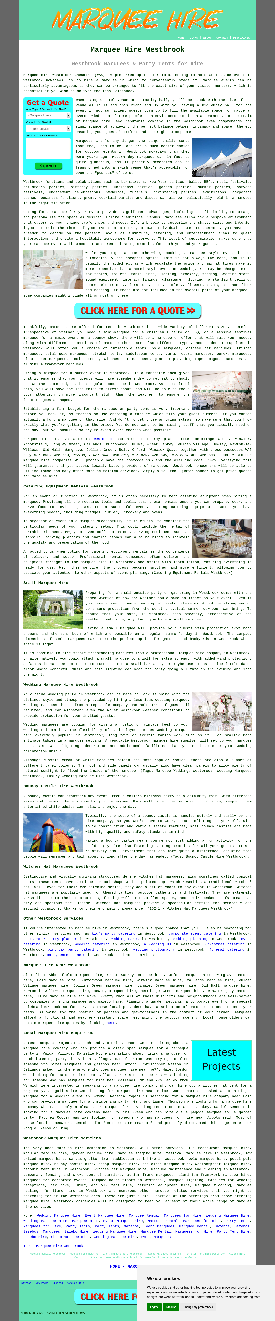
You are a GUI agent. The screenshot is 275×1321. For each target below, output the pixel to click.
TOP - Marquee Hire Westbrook (53, 1246)
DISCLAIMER (241, 37)
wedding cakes (125, 939)
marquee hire (36, 460)
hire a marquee (100, 80)
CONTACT (222, 37)
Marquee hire (37, 439)
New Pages (42, 1283)
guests (86, 379)
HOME (181, 37)
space (217, 111)
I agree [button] (154, 1307)
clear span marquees (44, 359)
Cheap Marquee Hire (70, 1237)
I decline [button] (171, 1307)
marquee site (94, 562)
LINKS (194, 37)
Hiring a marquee (40, 373)
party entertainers (66, 955)
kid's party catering (113, 934)
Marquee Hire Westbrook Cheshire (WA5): (65, 75)
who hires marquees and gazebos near (81, 1064)
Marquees (51, 1232)
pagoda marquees (225, 359)
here (111, 1023)
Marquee (210, 80)
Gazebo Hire (76, 1232)
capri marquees (196, 354)
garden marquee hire (92, 1153)
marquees (159, 466)
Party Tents (237, 1221)
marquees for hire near (91, 1080)
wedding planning (190, 939)
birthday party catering (73, 950)
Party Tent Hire (233, 1232)
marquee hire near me (132, 1070)
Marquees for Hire (182, 1216)
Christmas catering (225, 944)
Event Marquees (159, 1226)
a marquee (85, 521)
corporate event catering (195, 934)
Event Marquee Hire (104, 1216)
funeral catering (226, 950)
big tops (194, 359)
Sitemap (26, 1283)
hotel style (145, 269)
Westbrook (103, 439)
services (62, 934)
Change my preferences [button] (198, 1307)
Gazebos (131, 1226)
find (39, 975)
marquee (30, 502)
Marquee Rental (144, 1216)
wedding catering (92, 944)
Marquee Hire (85, 1221)
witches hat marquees (160, 877)
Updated (58, 1283)
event (81, 111)
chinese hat (198, 348)
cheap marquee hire (118, 1164)
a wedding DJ (157, 944)
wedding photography (154, 950)
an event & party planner (50, 939)
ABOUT (207, 37)
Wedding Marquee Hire (58, 1216)
